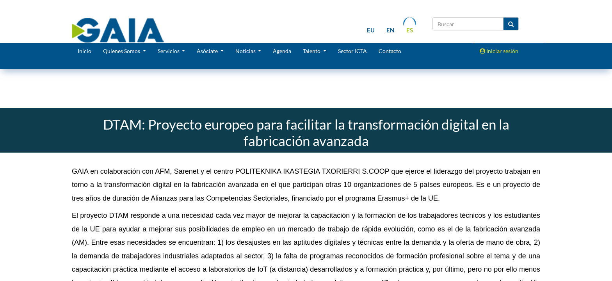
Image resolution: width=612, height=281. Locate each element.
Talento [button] (312, 51)
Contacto (390, 51)
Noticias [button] (246, 51)
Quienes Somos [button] (122, 51)
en (390, 30)
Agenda (282, 51)
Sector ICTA (352, 51)
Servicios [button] (169, 51)
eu (371, 30)
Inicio (84, 51)
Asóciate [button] (208, 51)
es (409, 30)
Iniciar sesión (499, 51)
